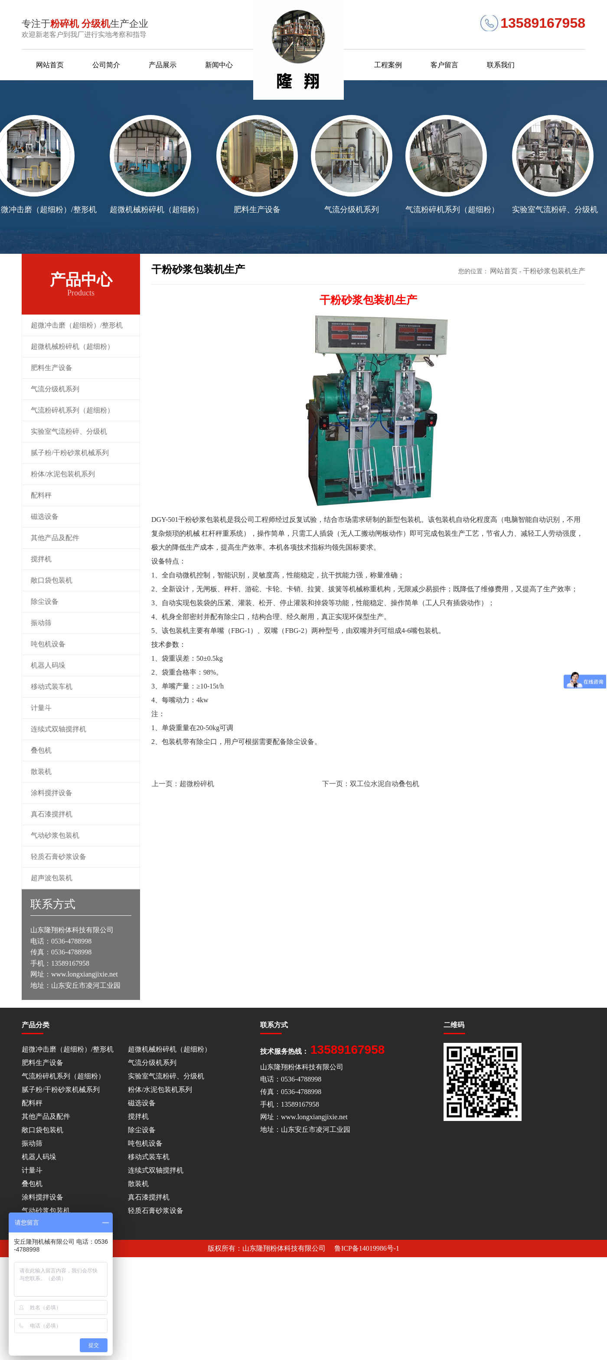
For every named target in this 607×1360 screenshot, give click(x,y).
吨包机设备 (48, 644)
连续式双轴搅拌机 (58, 729)
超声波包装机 (51, 878)
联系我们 (501, 65)
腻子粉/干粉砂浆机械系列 (70, 452)
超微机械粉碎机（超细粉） (72, 346)
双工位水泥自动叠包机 (370, 783)
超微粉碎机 (183, 783)
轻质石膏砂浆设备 (58, 856)
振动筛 (41, 622)
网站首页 (50, 65)
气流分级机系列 (55, 389)
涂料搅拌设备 (51, 792)
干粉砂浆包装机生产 (554, 271)
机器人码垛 (48, 665)
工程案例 (388, 65)
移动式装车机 (51, 686)
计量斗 (41, 707)
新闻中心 (219, 65)
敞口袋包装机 (51, 580)
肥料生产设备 (51, 367)
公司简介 (106, 65)
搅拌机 (41, 559)
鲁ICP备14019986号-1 (366, 1248)
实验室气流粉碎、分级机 (69, 431)
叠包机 (41, 750)
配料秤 (41, 495)
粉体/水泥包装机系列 (63, 474)
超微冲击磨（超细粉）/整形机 (77, 325)
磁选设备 (45, 516)
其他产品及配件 (55, 537)
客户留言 (444, 65)
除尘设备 (45, 601)
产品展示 (162, 65)
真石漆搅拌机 (51, 814)
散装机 (41, 771)
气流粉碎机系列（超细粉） (72, 410)
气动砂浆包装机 (55, 835)
